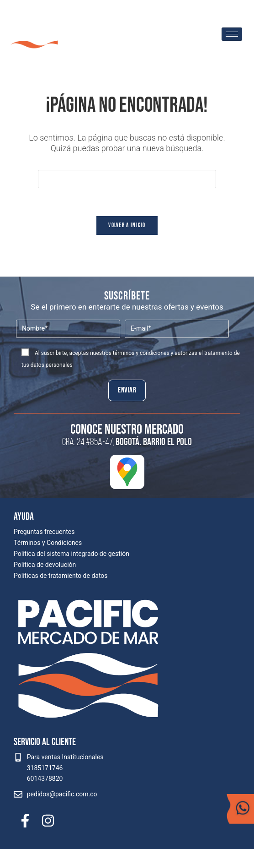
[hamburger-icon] (232, 34)
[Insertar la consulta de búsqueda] (127, 179)
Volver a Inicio (127, 225)
